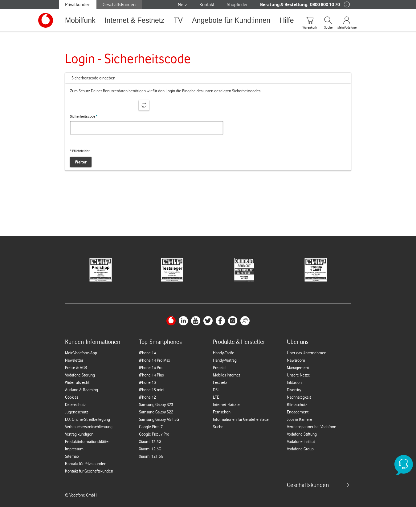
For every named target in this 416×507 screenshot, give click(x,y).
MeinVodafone (346, 28)
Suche (328, 28)
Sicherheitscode (83, 116)
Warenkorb (310, 28)
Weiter (81, 161)
